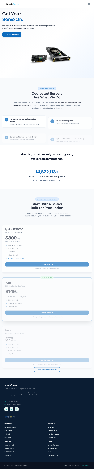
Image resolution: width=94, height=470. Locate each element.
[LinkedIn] (11, 410)
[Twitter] (6, 410)
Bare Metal (7, 439)
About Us (51, 429)
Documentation (9, 453)
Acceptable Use (53, 456)
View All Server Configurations (47, 378)
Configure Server (47, 271)
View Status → (85, 466)
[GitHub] (17, 410)
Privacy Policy (52, 450)
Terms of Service (53, 446)
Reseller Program (53, 435)
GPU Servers (8, 432)
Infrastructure (52, 432)
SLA (49, 453)
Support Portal (9, 446)
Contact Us (7, 456)
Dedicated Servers (47, 101)
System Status (9, 450)
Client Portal (52, 439)
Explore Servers (14, 35)
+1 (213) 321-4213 (12, 403)
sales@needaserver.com (14, 405)
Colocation (7, 435)
